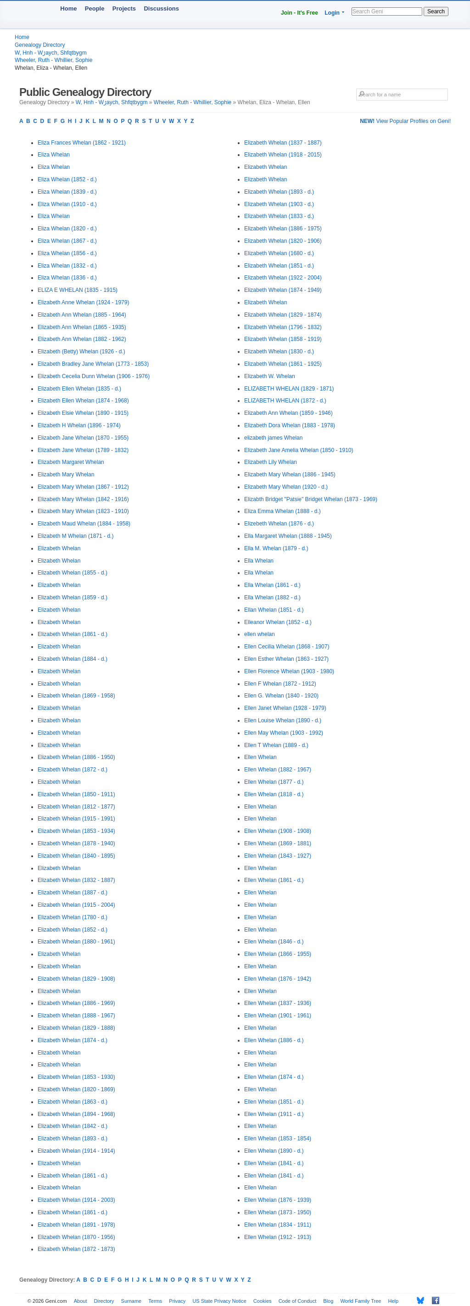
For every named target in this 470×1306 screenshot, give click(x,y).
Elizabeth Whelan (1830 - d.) (279, 351)
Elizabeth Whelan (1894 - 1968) (76, 1114)
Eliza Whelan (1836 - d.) (67, 277)
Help (393, 1301)
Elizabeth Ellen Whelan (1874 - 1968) (83, 400)
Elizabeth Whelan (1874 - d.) (72, 1040)
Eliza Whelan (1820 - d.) (67, 228)
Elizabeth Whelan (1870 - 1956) (76, 1237)
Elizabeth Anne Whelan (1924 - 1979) (83, 302)
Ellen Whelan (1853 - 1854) (277, 1138)
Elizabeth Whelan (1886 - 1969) (76, 1003)
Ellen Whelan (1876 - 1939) (277, 1200)
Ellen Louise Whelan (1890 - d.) (282, 720)
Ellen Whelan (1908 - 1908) (277, 831)
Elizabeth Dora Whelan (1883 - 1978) (289, 425)
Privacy (177, 1301)
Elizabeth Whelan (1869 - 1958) (76, 695)
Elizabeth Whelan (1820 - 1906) (283, 241)
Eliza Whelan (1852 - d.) (67, 179)
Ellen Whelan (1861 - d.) (273, 880)
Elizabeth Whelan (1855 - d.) (72, 572)
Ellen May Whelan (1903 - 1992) (283, 733)
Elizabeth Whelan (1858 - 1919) (283, 339)
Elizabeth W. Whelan (269, 376)
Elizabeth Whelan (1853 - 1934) (76, 831)
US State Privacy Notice (219, 1301)
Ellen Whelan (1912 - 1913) (277, 1237)
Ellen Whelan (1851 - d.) (273, 1102)
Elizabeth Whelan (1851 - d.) (279, 265)
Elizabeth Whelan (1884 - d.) (72, 659)
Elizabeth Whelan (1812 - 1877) (76, 807)
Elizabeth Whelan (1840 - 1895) (76, 856)
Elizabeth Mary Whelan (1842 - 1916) (83, 499)
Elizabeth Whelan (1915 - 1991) (76, 818)
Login (332, 13)
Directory (104, 1301)
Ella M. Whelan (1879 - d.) (276, 548)
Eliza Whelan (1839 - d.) (67, 192)
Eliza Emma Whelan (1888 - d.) (282, 511)
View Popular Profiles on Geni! (405, 121)
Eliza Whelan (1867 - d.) (67, 241)
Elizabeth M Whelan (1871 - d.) (75, 536)
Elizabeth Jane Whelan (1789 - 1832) (83, 450)
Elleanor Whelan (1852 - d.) (278, 622)
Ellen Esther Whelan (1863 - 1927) (286, 659)
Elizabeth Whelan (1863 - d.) (72, 1102)
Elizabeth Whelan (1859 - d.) (72, 597)
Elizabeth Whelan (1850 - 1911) (76, 794)
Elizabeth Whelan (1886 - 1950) (76, 757)
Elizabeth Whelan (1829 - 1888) (76, 1028)
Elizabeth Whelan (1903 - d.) (279, 204)
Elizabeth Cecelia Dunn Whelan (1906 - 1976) (94, 376)
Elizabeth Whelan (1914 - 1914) (76, 1151)
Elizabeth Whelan (59, 548)
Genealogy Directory (40, 45)
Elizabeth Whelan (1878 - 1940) (76, 843)
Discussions (161, 8)
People (95, 8)
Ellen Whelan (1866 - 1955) (277, 954)
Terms (155, 1301)
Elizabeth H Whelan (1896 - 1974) (79, 425)
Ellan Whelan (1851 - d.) (273, 610)
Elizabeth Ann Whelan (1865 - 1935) (82, 327)
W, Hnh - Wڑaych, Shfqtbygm (51, 53)
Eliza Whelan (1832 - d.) (67, 265)
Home (68, 8)
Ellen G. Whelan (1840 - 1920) (281, 695)
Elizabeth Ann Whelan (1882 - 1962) (82, 339)
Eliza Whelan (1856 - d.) (67, 253)
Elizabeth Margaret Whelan (71, 462)
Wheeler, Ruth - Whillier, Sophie (53, 60)
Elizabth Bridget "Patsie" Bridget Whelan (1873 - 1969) (310, 499)
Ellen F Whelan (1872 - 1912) (280, 684)
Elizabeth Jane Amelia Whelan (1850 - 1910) (298, 450)
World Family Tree (360, 1301)
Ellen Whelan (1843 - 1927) (277, 856)
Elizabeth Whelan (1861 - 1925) (283, 364)
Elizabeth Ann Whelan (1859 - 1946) (288, 413)
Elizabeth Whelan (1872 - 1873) (76, 1249)
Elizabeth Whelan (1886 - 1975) (283, 228)
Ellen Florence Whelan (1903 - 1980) (289, 671)
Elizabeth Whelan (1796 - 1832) (283, 327)
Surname (131, 1301)
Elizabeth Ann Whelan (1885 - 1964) (82, 315)
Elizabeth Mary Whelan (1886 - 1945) (290, 474)
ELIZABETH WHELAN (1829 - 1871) (289, 388)
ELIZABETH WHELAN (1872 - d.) (285, 400)
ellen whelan (259, 634)
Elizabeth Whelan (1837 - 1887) (283, 143)
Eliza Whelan (54, 154)
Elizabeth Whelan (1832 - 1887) (76, 880)
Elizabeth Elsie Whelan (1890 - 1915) (83, 413)
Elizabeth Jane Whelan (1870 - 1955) (83, 438)
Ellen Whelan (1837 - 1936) (277, 1003)
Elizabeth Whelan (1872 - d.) (72, 769)
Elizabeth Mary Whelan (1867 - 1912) (83, 487)
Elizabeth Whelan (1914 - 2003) (76, 1200)
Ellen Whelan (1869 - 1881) (277, 843)
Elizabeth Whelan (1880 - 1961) (76, 941)
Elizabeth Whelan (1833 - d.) (279, 216)
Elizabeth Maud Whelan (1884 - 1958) (84, 523)
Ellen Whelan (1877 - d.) (273, 782)
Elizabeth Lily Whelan (270, 462)
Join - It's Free (299, 13)
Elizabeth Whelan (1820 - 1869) (76, 1089)
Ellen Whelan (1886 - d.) (273, 1040)
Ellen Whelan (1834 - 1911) (277, 1225)
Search (436, 11)
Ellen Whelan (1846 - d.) (273, 941)
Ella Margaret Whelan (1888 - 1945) (288, 536)
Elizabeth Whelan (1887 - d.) (72, 892)
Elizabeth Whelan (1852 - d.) (72, 929)
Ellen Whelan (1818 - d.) (273, 794)
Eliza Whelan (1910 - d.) (67, 204)
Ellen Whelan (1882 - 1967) (277, 769)
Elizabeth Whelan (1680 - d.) (279, 253)
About (80, 1301)
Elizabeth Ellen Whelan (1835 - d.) (79, 388)
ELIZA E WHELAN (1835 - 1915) (78, 290)
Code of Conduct (298, 1301)
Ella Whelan (259, 561)
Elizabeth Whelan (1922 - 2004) (283, 277)
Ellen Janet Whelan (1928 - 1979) (285, 708)
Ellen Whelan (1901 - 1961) (277, 1015)
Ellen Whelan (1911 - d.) (273, 1114)
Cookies (262, 1301)
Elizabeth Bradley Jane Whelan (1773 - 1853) (93, 364)
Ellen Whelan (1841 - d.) (273, 1163)
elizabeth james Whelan (273, 438)
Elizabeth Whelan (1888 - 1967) (76, 1015)
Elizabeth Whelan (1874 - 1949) (283, 290)
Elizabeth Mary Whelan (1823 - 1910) (83, 511)
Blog (328, 1301)
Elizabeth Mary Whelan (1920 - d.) (286, 487)
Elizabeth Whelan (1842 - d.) (72, 1126)
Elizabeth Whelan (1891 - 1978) (76, 1225)
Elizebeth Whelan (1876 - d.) (279, 523)
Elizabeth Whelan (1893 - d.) (72, 1138)
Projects (124, 8)
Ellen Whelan (260, 757)
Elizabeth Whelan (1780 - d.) (72, 917)
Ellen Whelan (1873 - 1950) (277, 1212)
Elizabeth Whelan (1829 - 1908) (76, 979)
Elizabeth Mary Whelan (66, 474)
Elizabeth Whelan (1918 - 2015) (283, 154)
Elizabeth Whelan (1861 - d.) (72, 634)
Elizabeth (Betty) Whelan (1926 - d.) (81, 351)
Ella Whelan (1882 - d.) (272, 597)
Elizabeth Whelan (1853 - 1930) (76, 1077)
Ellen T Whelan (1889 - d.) (276, 745)
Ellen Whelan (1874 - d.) (273, 1077)
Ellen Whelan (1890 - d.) (273, 1151)
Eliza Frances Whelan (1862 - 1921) (82, 143)
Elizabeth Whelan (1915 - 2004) (76, 905)
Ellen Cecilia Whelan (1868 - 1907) (286, 646)
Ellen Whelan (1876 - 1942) (277, 979)
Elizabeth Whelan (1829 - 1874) (283, 315)
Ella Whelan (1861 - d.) (272, 585)
